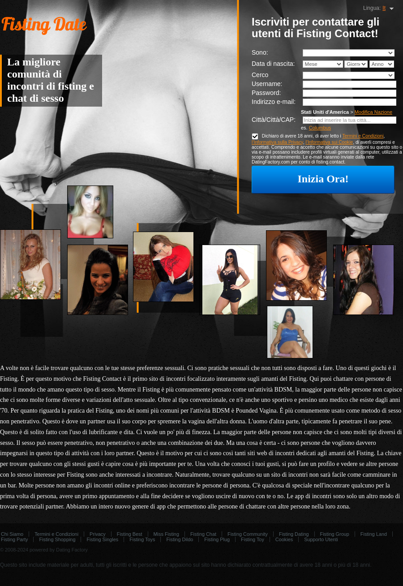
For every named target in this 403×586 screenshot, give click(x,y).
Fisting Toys (142, 539)
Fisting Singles (102, 539)
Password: (266, 92)
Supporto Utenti (321, 539)
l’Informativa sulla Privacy (277, 142)
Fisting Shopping (57, 539)
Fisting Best (129, 534)
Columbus (320, 127)
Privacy (98, 534)
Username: (267, 83)
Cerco (260, 74)
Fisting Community (247, 534)
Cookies (284, 539)
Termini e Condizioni (362, 136)
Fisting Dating (294, 534)
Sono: (260, 52)
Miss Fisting (166, 534)
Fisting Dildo (179, 539)
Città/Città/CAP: (274, 119)
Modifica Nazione (373, 112)
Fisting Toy (252, 539)
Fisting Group (334, 534)
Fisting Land (373, 534)
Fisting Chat (203, 534)
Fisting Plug (217, 539)
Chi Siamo (12, 534)
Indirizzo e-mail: (274, 101)
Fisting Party (14, 539)
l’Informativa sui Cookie (329, 142)
